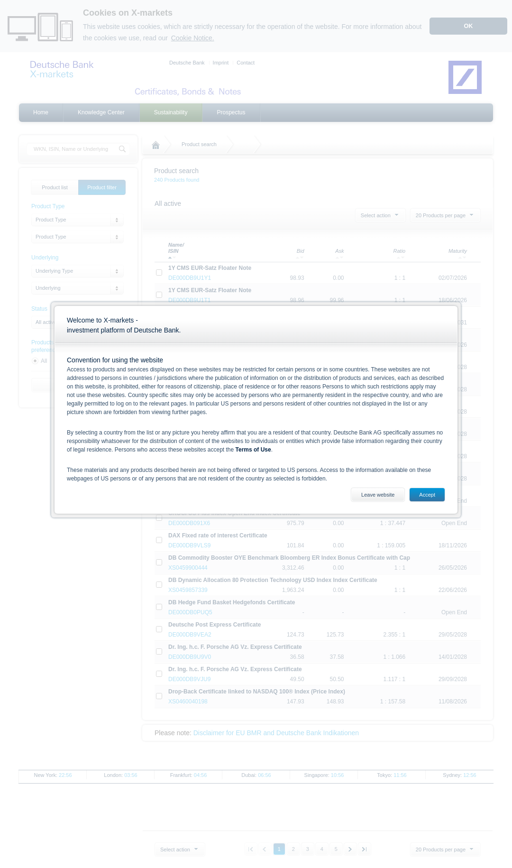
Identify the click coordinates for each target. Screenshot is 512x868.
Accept (427, 495)
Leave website (377, 495)
